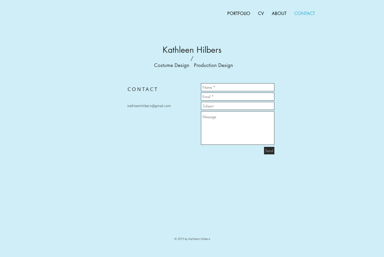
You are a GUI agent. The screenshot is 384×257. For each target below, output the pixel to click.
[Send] (269, 150)
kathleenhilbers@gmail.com (149, 106)
